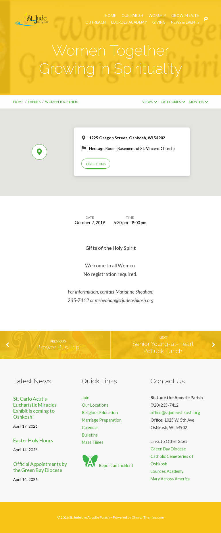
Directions (95, 164)
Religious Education (100, 412)
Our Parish (132, 16)
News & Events (185, 22)
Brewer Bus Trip (57, 347)
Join (85, 397)
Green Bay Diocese (168, 448)
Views (149, 102)
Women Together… (62, 102)
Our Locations (95, 405)
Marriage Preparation (102, 420)
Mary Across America (170, 478)
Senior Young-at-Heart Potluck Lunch (162, 347)
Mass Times (92, 442)
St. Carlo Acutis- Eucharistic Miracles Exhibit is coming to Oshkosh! (35, 408)
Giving (159, 22)
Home (110, 16)
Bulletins (90, 435)
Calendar (90, 427)
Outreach (95, 22)
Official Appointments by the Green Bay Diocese (40, 467)
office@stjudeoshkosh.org (175, 412)
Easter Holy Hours (33, 440)
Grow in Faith (185, 16)
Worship (157, 16)
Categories (173, 102)
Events (34, 102)
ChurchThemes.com (148, 517)
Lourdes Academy (129, 22)
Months (198, 102)
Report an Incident (107, 465)
